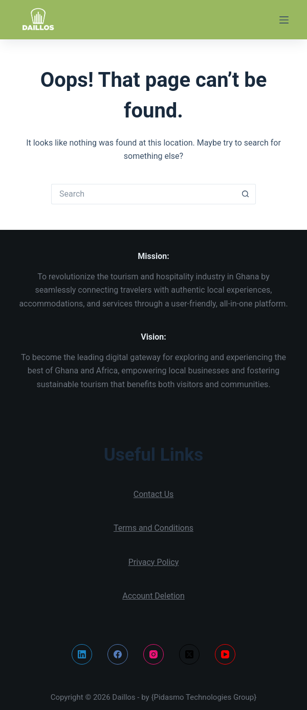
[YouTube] (225, 654)
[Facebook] (117, 654)
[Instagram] (153, 654)
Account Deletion (153, 596)
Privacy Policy (153, 562)
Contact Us (154, 494)
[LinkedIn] (82, 654)
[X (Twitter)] (189, 654)
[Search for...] (143, 194)
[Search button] (245, 194)
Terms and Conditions (153, 528)
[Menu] (284, 20)
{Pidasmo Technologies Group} (203, 697)
